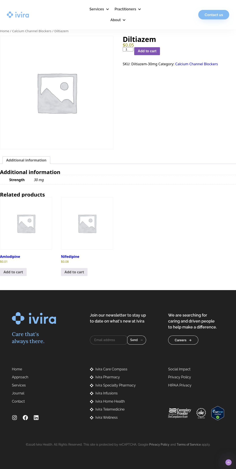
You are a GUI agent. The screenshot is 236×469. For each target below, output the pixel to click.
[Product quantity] (128, 49)
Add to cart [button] (13, 272)
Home (4, 31)
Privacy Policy (159, 444)
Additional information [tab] (26, 160)
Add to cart (147, 51)
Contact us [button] (209, 15)
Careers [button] (180, 340)
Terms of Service (189, 444)
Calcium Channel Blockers (31, 31)
